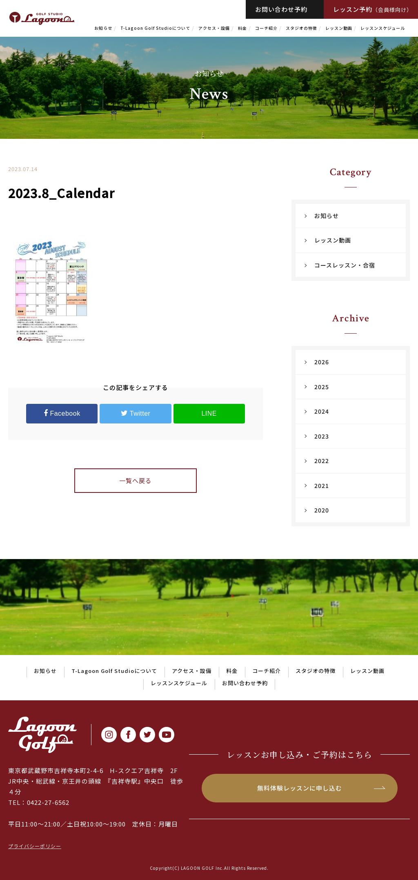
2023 (321, 436)
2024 (321, 411)
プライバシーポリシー (34, 845)
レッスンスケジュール (382, 28)
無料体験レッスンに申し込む (299, 788)
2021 (321, 485)
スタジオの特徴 (301, 28)
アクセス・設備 (214, 28)
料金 (242, 28)
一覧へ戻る (135, 480)
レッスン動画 (338, 28)
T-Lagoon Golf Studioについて (155, 28)
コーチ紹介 (266, 28)
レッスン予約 (372, 9)
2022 (321, 461)
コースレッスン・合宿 (344, 265)
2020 (321, 510)
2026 (321, 362)
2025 (321, 387)
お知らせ (103, 28)
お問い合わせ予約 (281, 9)
